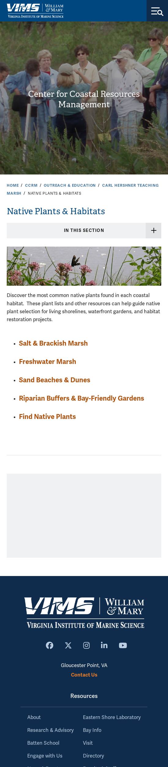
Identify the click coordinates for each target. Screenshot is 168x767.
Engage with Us (44, 756)
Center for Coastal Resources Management (84, 99)
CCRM (31, 185)
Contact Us (84, 675)
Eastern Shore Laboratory (112, 717)
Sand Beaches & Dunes (54, 380)
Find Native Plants (47, 417)
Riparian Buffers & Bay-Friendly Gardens (81, 398)
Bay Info (92, 730)
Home (13, 185)
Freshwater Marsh (47, 362)
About (34, 717)
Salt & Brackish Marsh (53, 343)
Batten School (43, 743)
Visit (88, 743)
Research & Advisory (50, 730)
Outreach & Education (70, 185)
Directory (93, 756)
